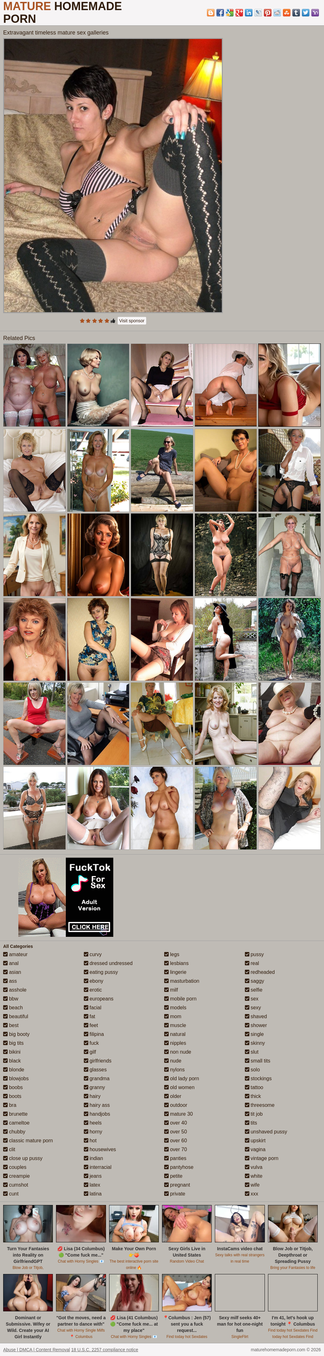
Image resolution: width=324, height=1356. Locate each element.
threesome (260, 1105)
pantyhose (178, 1167)
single (254, 1034)
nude (172, 1060)
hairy (92, 1096)
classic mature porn (28, 1140)
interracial (98, 1167)
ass (10, 981)
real (252, 963)
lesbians (176, 963)
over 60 (175, 1140)
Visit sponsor (132, 320)
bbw (10, 998)
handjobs (97, 1114)
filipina (94, 1034)
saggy (254, 981)
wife (252, 1185)
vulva (254, 1167)
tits (251, 1123)
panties (175, 1158)
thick (253, 1096)
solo (252, 1069)
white (254, 1176)
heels (93, 1123)
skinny (255, 1043)
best (11, 1025)
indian (93, 1158)
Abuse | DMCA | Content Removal (36, 1349)
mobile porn (180, 998)
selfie (254, 990)
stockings (258, 1078)
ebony (93, 981)
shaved (256, 1016)
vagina (255, 1149)
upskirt (255, 1140)
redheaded (260, 972)
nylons (174, 1069)
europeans (99, 998)
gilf (90, 1052)
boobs (13, 1087)
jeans (93, 1176)
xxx (251, 1193)
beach (13, 1007)
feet (91, 1025)
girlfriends (98, 1060)
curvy (93, 954)
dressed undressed (108, 963)
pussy (254, 954)
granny (94, 1087)
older (172, 1096)
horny (93, 1131)
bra (9, 1105)
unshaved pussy (266, 1131)
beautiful (15, 1016)
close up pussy (22, 1158)
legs (171, 954)
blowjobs (16, 1078)
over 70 (175, 1149)
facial (93, 1007)
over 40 (175, 1123)
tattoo (254, 1087)
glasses (95, 1069)
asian (12, 972)
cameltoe (16, 1123)
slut (252, 1052)
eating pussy (101, 972)
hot (90, 1140)
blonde (13, 1069)
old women (179, 1087)
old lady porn (181, 1078)
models (175, 1007)
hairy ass (97, 1105)
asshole (15, 990)
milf (171, 990)
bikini (12, 1052)
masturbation (181, 981)
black (12, 1060)
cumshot (15, 1185)
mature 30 (178, 1114)
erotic (93, 990)
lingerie (175, 972)
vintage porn (262, 1158)
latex (92, 1185)
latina (93, 1193)
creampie (16, 1176)
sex (252, 998)
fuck (91, 1043)
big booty (16, 1034)
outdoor (175, 1105)
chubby (14, 1131)
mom (172, 1016)
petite (173, 1176)
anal (11, 963)
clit (9, 1149)
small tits (258, 1060)
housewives (100, 1149)
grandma (97, 1078)
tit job (254, 1114)
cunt (11, 1193)
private (174, 1193)
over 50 (175, 1131)
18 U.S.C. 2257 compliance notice (104, 1349)
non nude (177, 1052)
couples (15, 1167)
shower (256, 1025)
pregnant (177, 1185)
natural (174, 1034)
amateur (15, 954)
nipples (175, 1043)
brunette (15, 1114)
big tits (13, 1043)
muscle (175, 1025)
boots (12, 1096)
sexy (253, 1007)
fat (89, 1016)
